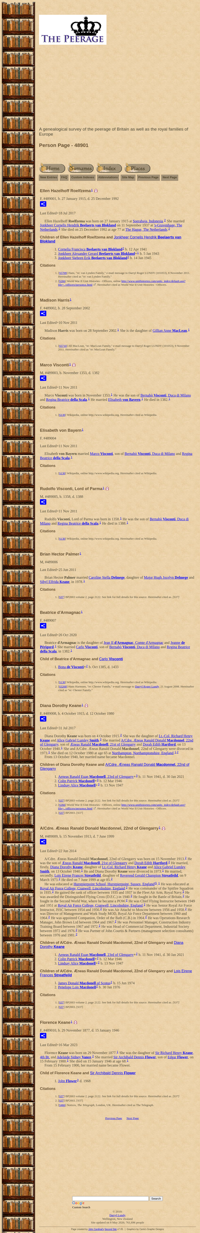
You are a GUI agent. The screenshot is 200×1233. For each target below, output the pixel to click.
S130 (62, 415)
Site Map (128, 177)
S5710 (63, 345)
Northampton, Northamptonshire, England (142, 753)
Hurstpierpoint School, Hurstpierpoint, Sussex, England (114, 884)
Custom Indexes (82, 177)
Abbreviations (108, 177)
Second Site (110, 1229)
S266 (62, 281)
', (133, 643)
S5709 (63, 273)
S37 (61, 597)
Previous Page (148, 177)
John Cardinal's (96, 1229)
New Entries (48, 177)
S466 (62, 1105)
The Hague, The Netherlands (146, 229)
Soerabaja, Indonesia (148, 221)
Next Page (170, 177)
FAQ (64, 177)
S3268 (63, 686)
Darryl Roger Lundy (147, 686)
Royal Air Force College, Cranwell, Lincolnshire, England (82, 888)
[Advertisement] (117, 87)
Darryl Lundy (117, 1215)
